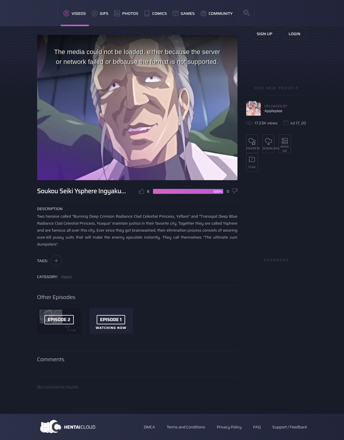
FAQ (257, 427)
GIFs (100, 13)
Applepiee (273, 111)
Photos (126, 13)
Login (294, 34)
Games (184, 13)
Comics (155, 13)
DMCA (149, 427)
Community (217, 13)
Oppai (66, 276)
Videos (75, 13)
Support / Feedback (289, 427)
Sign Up (264, 34)
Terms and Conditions (186, 427)
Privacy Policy (229, 427)
